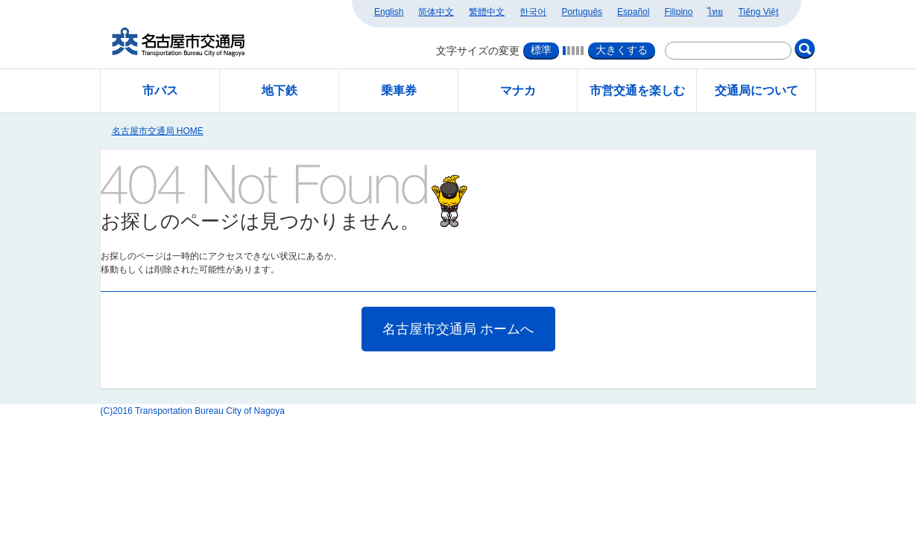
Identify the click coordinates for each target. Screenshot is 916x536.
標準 (541, 50)
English (388, 12)
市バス (160, 90)
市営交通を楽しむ (637, 90)
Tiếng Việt (758, 12)
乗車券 (399, 90)
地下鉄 (279, 90)
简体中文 (436, 12)
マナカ (518, 90)
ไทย (715, 12)
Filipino (678, 12)
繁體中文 (487, 12)
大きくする (622, 50)
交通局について (756, 90)
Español (633, 12)
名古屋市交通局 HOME (157, 131)
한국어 (532, 12)
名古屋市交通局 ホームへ (458, 329)
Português (581, 12)
